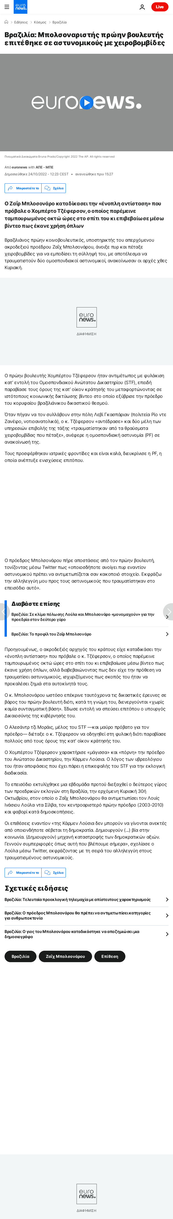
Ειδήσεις (21, 22)
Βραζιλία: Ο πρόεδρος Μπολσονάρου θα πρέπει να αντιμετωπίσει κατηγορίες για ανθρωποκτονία (77, 915)
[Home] (6, 22)
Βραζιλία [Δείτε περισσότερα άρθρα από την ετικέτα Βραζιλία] (20, 956)
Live (160, 6)
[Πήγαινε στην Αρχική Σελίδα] (20, 7)
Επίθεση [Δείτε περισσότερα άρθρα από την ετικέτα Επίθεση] (109, 956)
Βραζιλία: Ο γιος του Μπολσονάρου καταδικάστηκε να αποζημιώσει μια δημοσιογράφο (72, 934)
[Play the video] (86, 102)
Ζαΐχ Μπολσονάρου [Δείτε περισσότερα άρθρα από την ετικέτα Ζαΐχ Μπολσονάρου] (65, 956)
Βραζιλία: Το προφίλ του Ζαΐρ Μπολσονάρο (51, 634)
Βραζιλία (59, 22)
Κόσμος (40, 22)
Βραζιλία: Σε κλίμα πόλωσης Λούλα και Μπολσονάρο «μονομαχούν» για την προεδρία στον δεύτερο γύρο (82, 617)
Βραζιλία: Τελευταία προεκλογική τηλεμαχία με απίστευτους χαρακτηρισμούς (78, 899)
